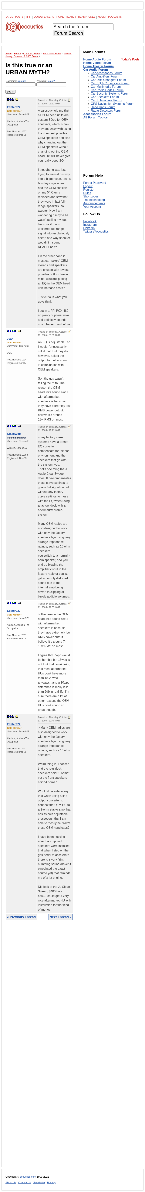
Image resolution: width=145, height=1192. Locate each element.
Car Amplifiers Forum (105, 76)
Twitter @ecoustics (96, 231)
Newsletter (39, 1182)
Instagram (90, 224)
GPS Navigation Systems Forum (112, 103)
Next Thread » (61, 917)
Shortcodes (91, 196)
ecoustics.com (28, 1176)
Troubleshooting (94, 199)
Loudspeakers (44, 16)
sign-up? (22, 81)
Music (102, 16)
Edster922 (14, 107)
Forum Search (68, 33)
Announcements (94, 203)
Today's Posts (130, 59)
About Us (10, 1182)
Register (89, 189)
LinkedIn (89, 228)
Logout (88, 186)
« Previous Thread (21, 917)
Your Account (92, 206)
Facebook (89, 221)
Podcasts (115, 16)
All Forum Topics (95, 117)
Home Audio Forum (97, 59)
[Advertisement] (39, 1046)
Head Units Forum (103, 107)
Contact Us (24, 1182)
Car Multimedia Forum (106, 86)
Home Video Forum (97, 62)
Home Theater (66, 16)
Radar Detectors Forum (106, 110)
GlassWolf (14, 433)
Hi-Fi (29, 16)
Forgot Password (94, 182)
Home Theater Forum (98, 66)
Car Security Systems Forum (110, 93)
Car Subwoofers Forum (106, 100)
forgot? (51, 81)
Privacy (51, 1182)
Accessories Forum (97, 114)
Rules (87, 193)
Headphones (86, 16)
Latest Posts (14, 16)
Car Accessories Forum (106, 73)
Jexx (10, 338)
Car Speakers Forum (105, 97)
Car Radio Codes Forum (107, 90)
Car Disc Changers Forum (108, 79)
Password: (51, 83)
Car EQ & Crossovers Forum (110, 83)
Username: (20, 83)
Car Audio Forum (95, 69)
